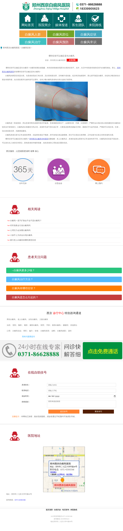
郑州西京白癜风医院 (11, 48)
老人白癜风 (22, 319)
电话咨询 (65, 510)
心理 (8, 331)
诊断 (53, 331)
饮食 (36, 331)
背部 (14, 325)
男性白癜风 (11, 319)
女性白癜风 (32, 319)
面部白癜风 (56, 325)
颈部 (25, 325)
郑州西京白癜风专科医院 (38, 139)
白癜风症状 (88, 34)
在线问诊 (57, 510)
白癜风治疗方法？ (22, 279)
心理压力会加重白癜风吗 (20, 230)
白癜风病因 (61, 331)
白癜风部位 (61, 34)
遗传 (70, 331)
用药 (25, 331)
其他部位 (73, 325)
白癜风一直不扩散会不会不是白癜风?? (25, 221)
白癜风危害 (45, 331)
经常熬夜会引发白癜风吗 (20, 225)
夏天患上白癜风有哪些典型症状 (23, 240)
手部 (48, 325)
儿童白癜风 (43, 319)
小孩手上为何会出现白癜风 (21, 235)
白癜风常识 (88, 42)
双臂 (42, 325)
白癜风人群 (33, 34)
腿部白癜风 (34, 325)
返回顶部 (49, 510)
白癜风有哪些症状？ (24, 288)
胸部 (20, 325)
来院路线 (73, 510)
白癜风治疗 (33, 42)
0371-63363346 (20, 500)
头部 (8, 325)
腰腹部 (65, 325)
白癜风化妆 (17, 331)
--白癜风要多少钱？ (23, 270)
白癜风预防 (61, 42)
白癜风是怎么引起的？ (25, 297)
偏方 (31, 331)
